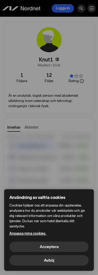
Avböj (49, 260)
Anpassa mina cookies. (27, 233)
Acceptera (49, 246)
